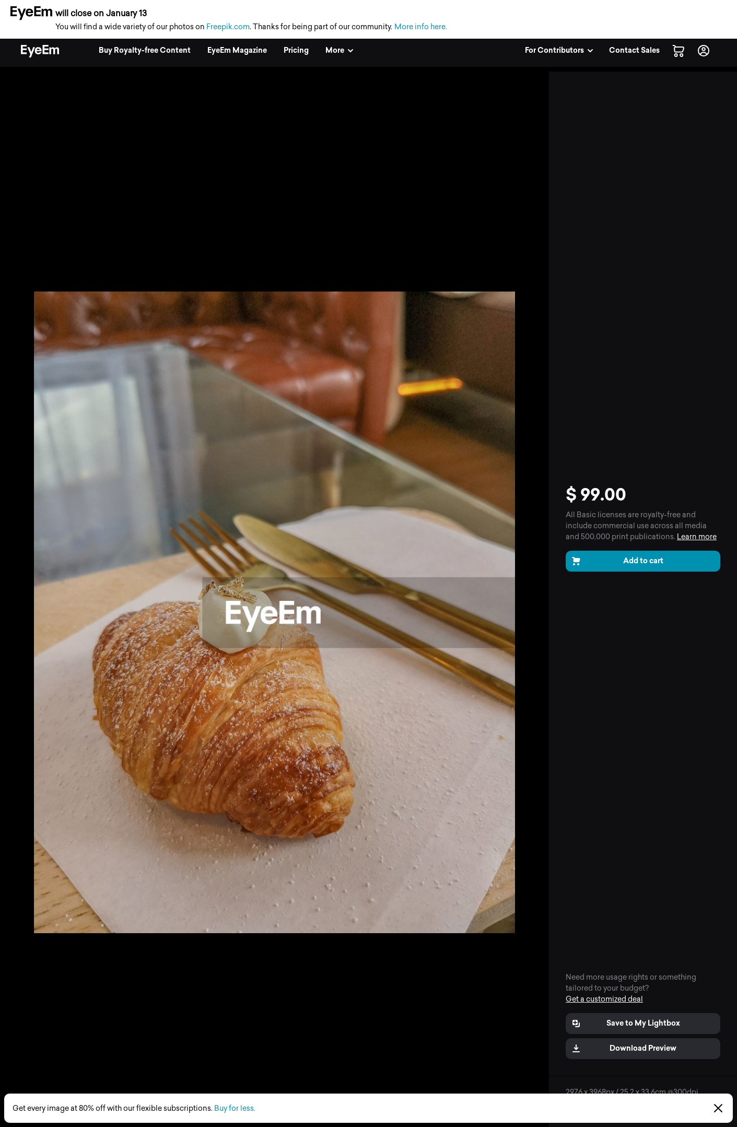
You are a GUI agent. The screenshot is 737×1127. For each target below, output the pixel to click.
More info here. (420, 26)
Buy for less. (234, 1108)
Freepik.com (228, 26)
